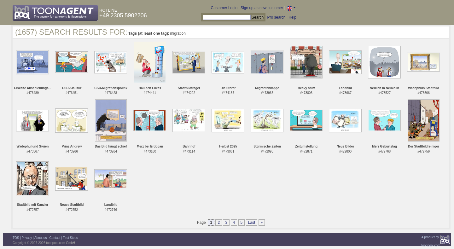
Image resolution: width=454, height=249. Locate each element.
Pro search (276, 17)
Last (251, 222)
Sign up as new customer (262, 8)
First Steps (70, 238)
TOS (16, 238)
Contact (54, 238)
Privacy (27, 238)
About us (40, 238)
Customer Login (224, 8)
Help (292, 17)
